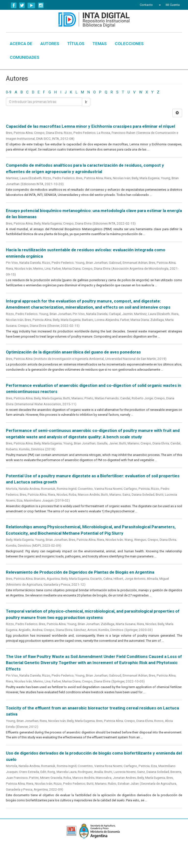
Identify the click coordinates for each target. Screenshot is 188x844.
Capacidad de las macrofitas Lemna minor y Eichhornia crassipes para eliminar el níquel (90, 126)
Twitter (22, 5)
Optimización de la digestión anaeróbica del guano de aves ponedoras (73, 352)
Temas (100, 43)
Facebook (14, 5)
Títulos (75, 43)
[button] (159, 5)
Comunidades (24, 57)
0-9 (8, 92)
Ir (86, 102)
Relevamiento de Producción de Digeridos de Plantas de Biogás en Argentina (80, 572)
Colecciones (129, 43)
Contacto (146, 5)
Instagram (41, 5)
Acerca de (21, 43)
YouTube (31, 5)
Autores (49, 43)
